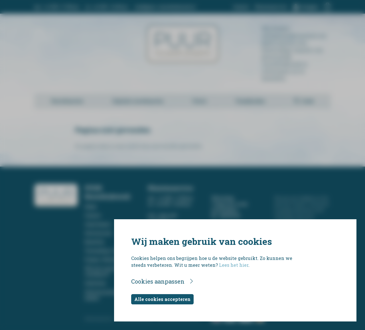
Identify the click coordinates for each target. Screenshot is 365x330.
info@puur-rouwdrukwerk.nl (165, 7)
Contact (241, 7)
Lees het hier (233, 265)
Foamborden (250, 101)
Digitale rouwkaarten (138, 101)
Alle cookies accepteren (162, 299)
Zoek (308, 101)
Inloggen (309, 7)
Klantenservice (271, 7)
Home (91, 206)
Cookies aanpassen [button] (157, 281)
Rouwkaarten (67, 101)
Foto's (199, 101)
